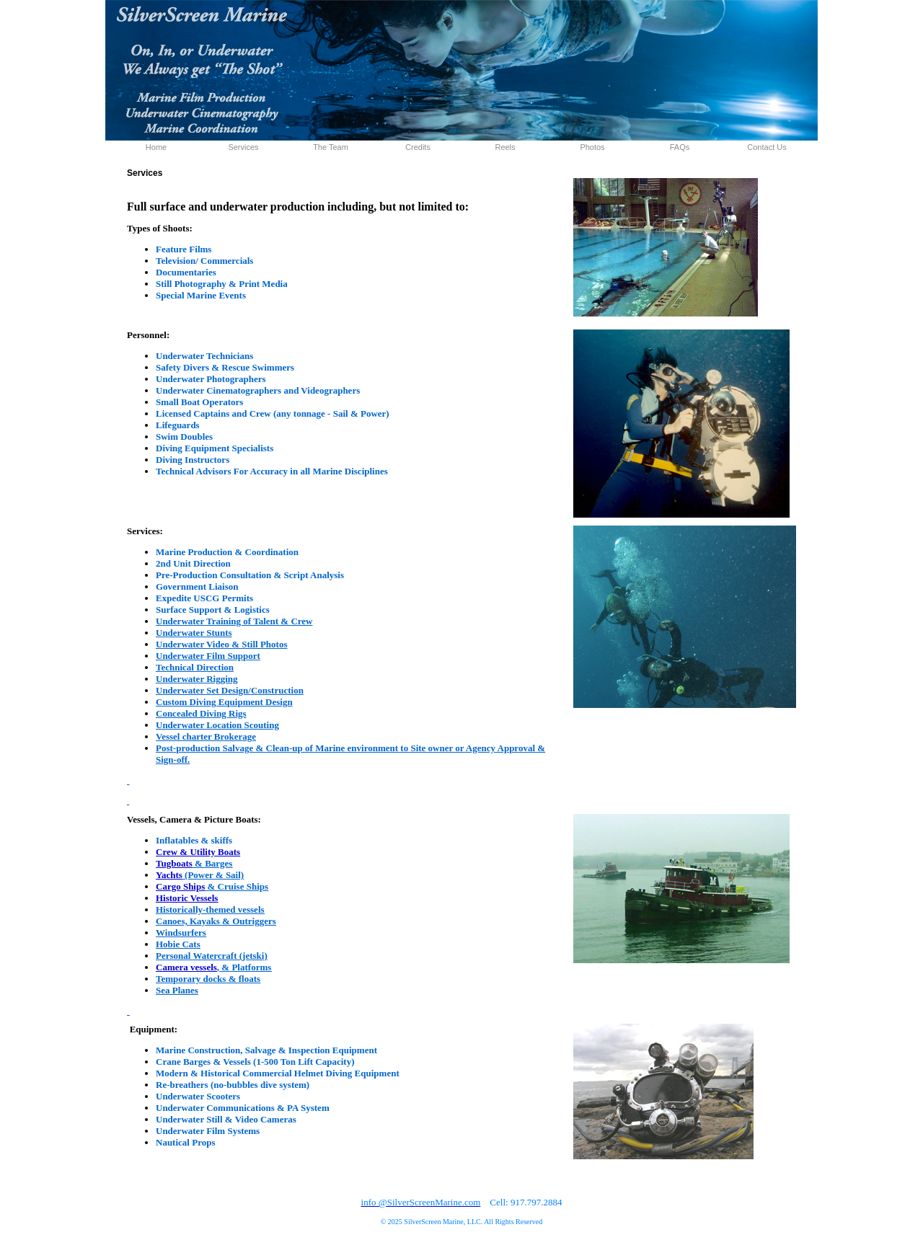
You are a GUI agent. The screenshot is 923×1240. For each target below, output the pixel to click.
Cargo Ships (180, 886)
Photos (592, 147)
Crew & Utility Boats (198, 851)
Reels (505, 147)
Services (243, 147)
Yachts (169, 874)
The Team (330, 147)
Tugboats (174, 863)
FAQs (680, 147)
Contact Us (766, 147)
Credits (417, 147)
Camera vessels (186, 967)
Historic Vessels (187, 898)
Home (156, 147)
